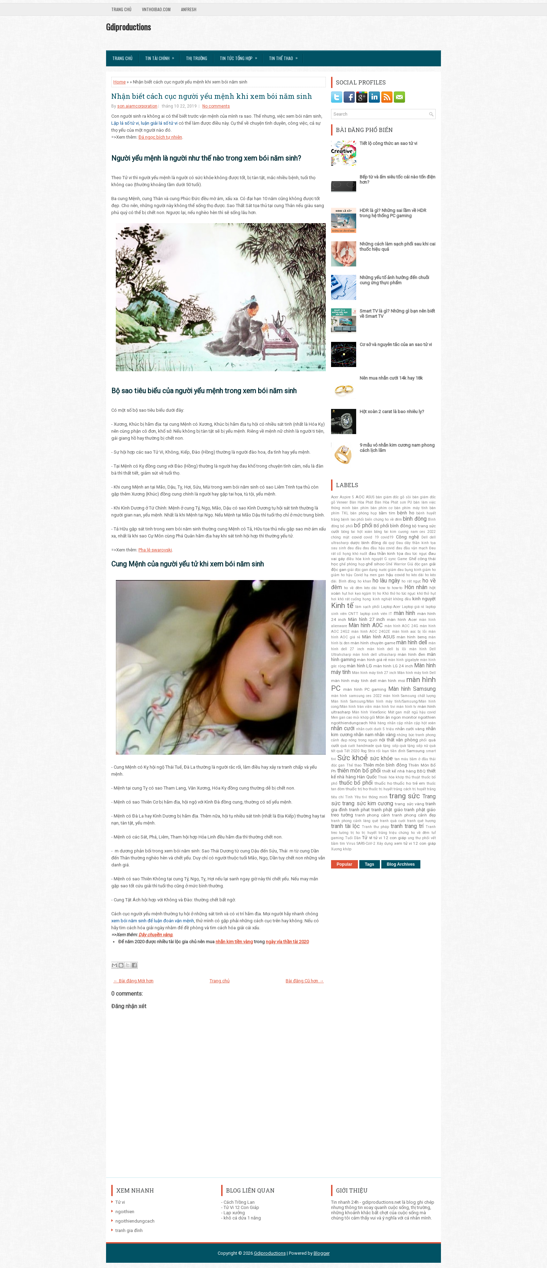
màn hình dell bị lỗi (386, 649)
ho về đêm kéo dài (360, 588)
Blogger (322, 1253)
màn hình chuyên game (373, 642)
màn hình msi (391, 680)
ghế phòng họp (352, 564)
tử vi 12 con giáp (390, 837)
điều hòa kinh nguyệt (364, 559)
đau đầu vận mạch (412, 548)
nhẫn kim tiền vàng (234, 941)
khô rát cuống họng (354, 599)
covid (357, 537)
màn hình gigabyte (403, 660)
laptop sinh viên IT (376, 613)
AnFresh (188, 9)
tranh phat (359, 809)
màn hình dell (411, 642)
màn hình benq (412, 637)
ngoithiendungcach (349, 722)
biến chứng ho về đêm (383, 519)
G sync (390, 559)
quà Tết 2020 (348, 751)
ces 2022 (428, 531)
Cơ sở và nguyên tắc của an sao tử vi (396, 344)
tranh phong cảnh (372, 815)
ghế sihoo (375, 564)
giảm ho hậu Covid (347, 575)
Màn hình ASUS (378, 636)
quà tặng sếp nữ (414, 745)
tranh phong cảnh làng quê (354, 821)
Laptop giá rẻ (413, 606)
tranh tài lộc (345, 826)
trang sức (404, 796)
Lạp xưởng (234, 1212)
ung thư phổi (418, 838)
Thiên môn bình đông (385, 765)
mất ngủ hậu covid (420, 712)
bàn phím (360, 508)
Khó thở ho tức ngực (398, 593)
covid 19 (371, 537)
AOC (360, 496)
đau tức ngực (416, 553)
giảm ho (429, 569)
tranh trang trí (407, 826)
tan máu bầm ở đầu (411, 759)
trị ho (355, 832)
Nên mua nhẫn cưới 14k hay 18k (391, 378)
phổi (423, 740)
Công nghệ (407, 537)
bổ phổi (363, 525)
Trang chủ (121, 9)
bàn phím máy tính (411, 508)
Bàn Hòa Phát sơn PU (393, 502)
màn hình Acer (402, 619)
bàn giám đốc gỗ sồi (393, 497)
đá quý (389, 543)
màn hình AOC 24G (401, 626)
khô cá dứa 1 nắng (242, 1218)
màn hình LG (359, 665)
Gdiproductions (128, 26)
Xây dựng (385, 843)
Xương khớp (341, 849)
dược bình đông (365, 542)
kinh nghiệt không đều (392, 599)
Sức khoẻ (352, 758)
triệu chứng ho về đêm (409, 832)
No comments (216, 106)
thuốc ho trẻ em (409, 783)
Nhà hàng (377, 723)
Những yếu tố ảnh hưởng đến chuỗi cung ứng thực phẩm (394, 280)
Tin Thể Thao (285, 56)
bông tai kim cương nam (396, 531)
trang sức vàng (409, 803)
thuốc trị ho (356, 788)
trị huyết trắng (374, 832)
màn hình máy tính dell (353, 680)
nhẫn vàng (385, 734)
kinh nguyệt (424, 598)
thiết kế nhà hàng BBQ (404, 771)
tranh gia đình (129, 1230)
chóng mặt (340, 537)
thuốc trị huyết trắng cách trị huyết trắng (402, 789)
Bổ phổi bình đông (392, 525)
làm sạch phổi (367, 606)
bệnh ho (405, 512)
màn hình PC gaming (365, 689)
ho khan (364, 581)
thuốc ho (383, 783)
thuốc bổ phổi (356, 783)
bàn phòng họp (363, 513)
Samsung (415, 750)
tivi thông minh (375, 797)
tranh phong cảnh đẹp (414, 815)
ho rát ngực (411, 581)
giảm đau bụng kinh (404, 569)
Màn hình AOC (365, 625)
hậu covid (395, 574)
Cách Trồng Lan (239, 1202)
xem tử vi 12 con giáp (415, 843)
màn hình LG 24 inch (393, 666)
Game (402, 559)
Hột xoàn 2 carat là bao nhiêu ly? (392, 411)
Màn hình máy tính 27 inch (374, 672)
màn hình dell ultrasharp (374, 654)
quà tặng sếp (386, 745)
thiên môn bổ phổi (359, 771)
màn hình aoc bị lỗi (409, 631)
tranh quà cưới (392, 821)
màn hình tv (406, 706)
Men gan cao (341, 717)
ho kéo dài (415, 575)
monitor (409, 717)
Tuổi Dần (353, 838)
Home (119, 82)
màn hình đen (411, 654)
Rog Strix (368, 751)
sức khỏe (381, 758)
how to (384, 588)
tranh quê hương (421, 821)
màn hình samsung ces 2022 (356, 696)
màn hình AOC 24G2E (370, 631)
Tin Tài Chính (162, 56)
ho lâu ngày (386, 581)
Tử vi (367, 837)
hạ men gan (374, 575)
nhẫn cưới (342, 728)
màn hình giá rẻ (372, 659)
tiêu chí (337, 797)
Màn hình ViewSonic (369, 712)
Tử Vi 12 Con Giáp (241, 1207)
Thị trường (196, 58)
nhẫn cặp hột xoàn (420, 723)
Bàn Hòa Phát (361, 502)
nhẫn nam (364, 734)
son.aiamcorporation (137, 106)
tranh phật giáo (387, 809)
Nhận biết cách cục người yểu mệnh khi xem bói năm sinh (211, 96)
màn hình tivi (384, 706)
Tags (369, 864)
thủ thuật (412, 777)
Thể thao (353, 765)
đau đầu (354, 548)
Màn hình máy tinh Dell (416, 672)
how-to (397, 588)
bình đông (414, 519)
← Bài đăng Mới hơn (133, 980)
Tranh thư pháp (375, 826)
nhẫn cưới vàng (410, 728)
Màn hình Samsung (412, 689)
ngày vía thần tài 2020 (287, 941)
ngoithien (427, 717)
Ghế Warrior (395, 564)
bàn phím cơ (381, 508)
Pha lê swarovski (155, 549)
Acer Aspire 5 (342, 497)
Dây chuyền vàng (155, 934)
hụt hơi (348, 593)
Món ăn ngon (388, 717)
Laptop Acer (391, 606)
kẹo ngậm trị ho (368, 593)
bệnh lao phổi (352, 519)
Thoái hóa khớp (391, 777)
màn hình (404, 613)
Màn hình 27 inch (366, 619)
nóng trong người (363, 740)
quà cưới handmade (357, 745)
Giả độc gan (417, 564)
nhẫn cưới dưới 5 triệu (375, 729)
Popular (344, 864)
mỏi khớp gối (364, 717)
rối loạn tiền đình (390, 751)
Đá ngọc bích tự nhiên (160, 137)
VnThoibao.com (156, 9)
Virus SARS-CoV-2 (361, 843)
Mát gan (395, 712)
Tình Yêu (353, 797)
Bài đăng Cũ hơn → (305, 980)
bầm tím (387, 513)
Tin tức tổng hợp (241, 56)
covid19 (387, 537)
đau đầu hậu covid (378, 548)
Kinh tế (342, 605)
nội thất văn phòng (398, 739)
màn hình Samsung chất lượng (409, 696)
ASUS (370, 497)
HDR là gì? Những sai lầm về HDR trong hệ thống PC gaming (393, 213)
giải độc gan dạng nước (367, 569)
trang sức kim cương (367, 803)
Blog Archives (401, 864)
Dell (424, 537)
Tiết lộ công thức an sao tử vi (388, 143)
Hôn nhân (415, 587)
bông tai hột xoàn (356, 531)
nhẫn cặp (395, 723)
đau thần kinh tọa (386, 553)
